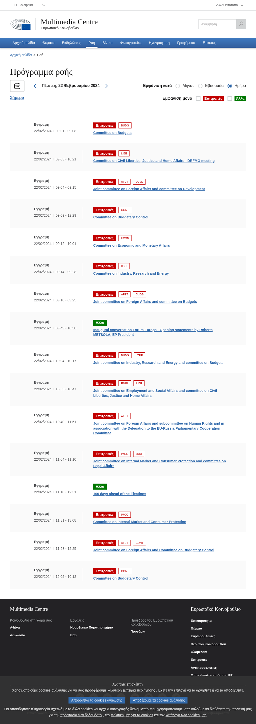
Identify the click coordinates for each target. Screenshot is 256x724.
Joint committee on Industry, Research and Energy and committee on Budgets (158, 363)
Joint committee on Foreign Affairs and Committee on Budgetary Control (153, 550)
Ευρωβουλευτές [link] (203, 636)
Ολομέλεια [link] (199, 652)
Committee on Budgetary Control (120, 217)
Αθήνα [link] (15, 627)
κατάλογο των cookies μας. (186, 715)
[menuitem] (29, 5)
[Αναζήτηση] (241, 24)
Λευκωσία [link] (17, 635)
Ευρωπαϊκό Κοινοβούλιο (60, 28)
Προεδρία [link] (137, 631)
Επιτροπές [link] (199, 660)
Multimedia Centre (69, 21)
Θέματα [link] (196, 628)
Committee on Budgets (112, 133)
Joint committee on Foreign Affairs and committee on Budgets (145, 302)
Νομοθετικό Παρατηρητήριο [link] (91, 627)
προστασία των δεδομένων (81, 715)
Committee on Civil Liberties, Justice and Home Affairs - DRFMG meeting (154, 161)
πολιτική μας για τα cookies (132, 715)
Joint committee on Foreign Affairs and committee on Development (149, 189)
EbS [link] (73, 635)
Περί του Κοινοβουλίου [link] (208, 644)
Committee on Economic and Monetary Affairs (131, 245)
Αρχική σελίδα (21, 55)
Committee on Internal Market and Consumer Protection (139, 522)
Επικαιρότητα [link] (201, 621)
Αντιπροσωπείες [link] (204, 668)
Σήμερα (17, 98)
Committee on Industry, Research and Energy (131, 273)
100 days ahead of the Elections (119, 494)
